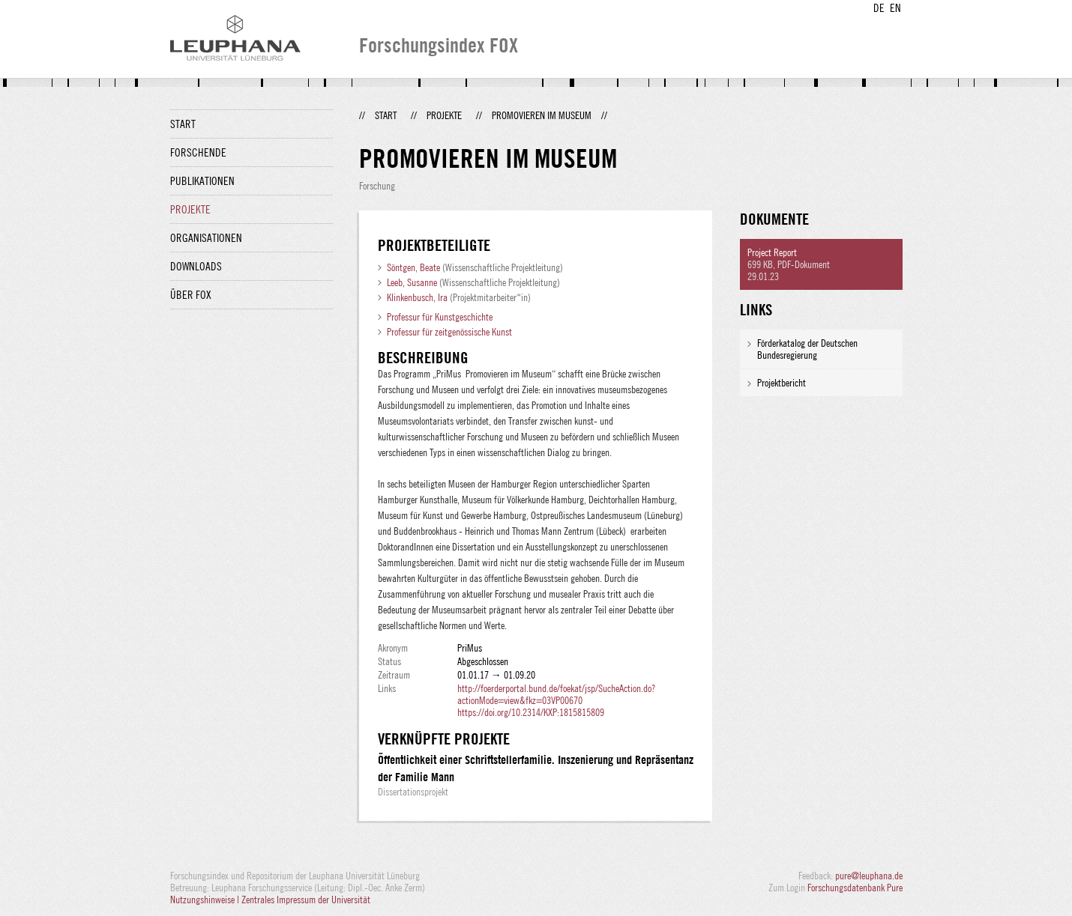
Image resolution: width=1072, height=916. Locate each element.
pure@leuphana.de (869, 876)
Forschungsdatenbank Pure (855, 888)
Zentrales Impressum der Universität (305, 900)
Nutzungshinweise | (205, 900)
